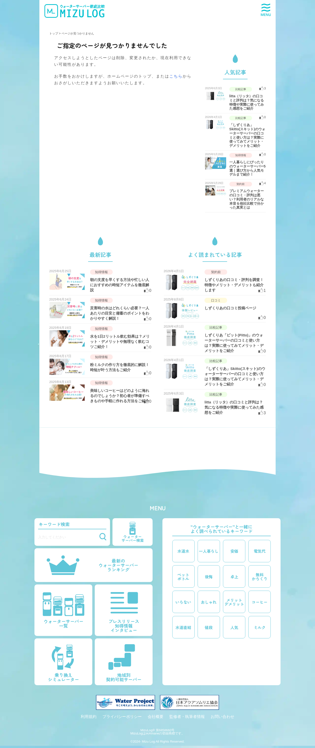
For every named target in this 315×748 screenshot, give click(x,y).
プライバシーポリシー (122, 717)
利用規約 (88, 717)
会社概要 (155, 717)
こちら (176, 76)
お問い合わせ (222, 717)
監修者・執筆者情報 (187, 717)
